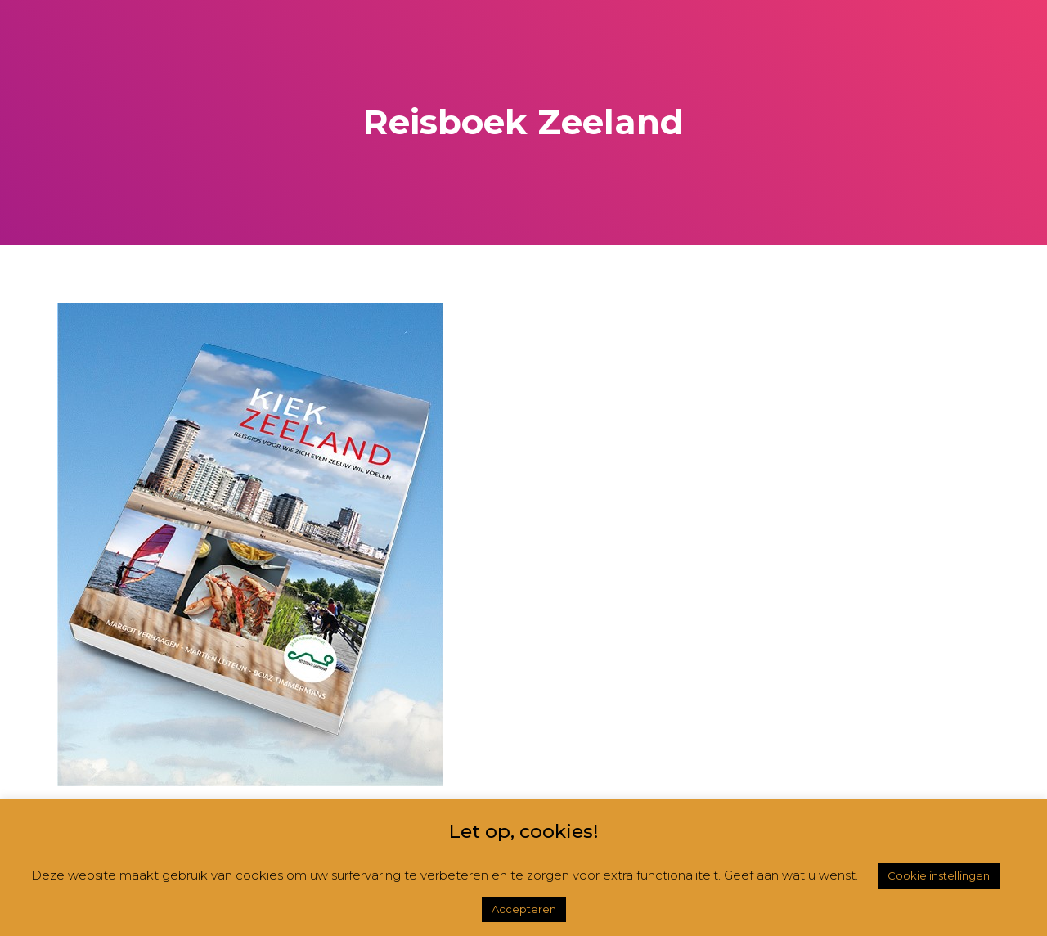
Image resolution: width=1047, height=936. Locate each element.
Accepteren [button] (524, 909)
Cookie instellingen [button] (938, 875)
